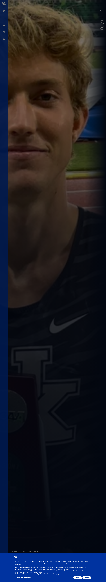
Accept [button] (87, 577)
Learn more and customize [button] (24, 577)
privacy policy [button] (66, 561)
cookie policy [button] (18, 564)
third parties (42, 566)
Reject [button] (77, 577)
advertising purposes (73, 567)
